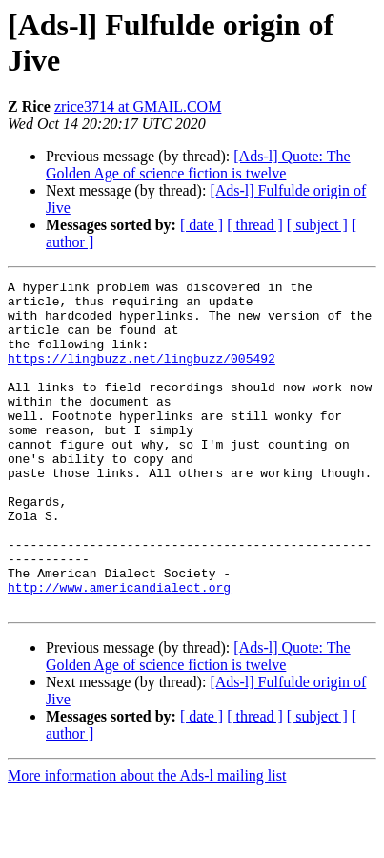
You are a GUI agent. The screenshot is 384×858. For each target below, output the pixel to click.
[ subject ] (317, 225)
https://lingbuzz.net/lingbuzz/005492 (141, 375)
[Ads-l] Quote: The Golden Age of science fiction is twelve (198, 164)
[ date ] (201, 225)
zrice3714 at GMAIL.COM (138, 106)
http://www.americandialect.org (119, 650)
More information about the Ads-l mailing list (147, 841)
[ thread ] (255, 225)
